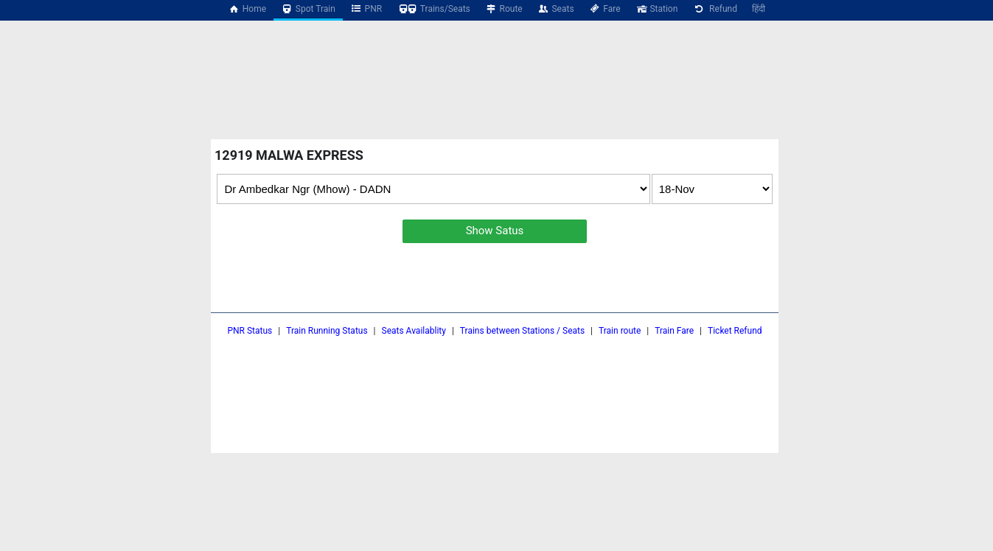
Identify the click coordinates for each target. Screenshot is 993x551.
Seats (555, 9)
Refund (714, 9)
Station (656, 9)
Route (504, 9)
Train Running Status (326, 331)
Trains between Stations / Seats (522, 331)
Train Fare (674, 331)
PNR (366, 9)
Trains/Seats (433, 9)
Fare (605, 9)
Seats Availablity (414, 331)
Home (247, 9)
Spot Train (308, 9)
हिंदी (758, 9)
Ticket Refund (735, 331)
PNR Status (249, 331)
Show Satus (495, 230)
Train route (620, 331)
